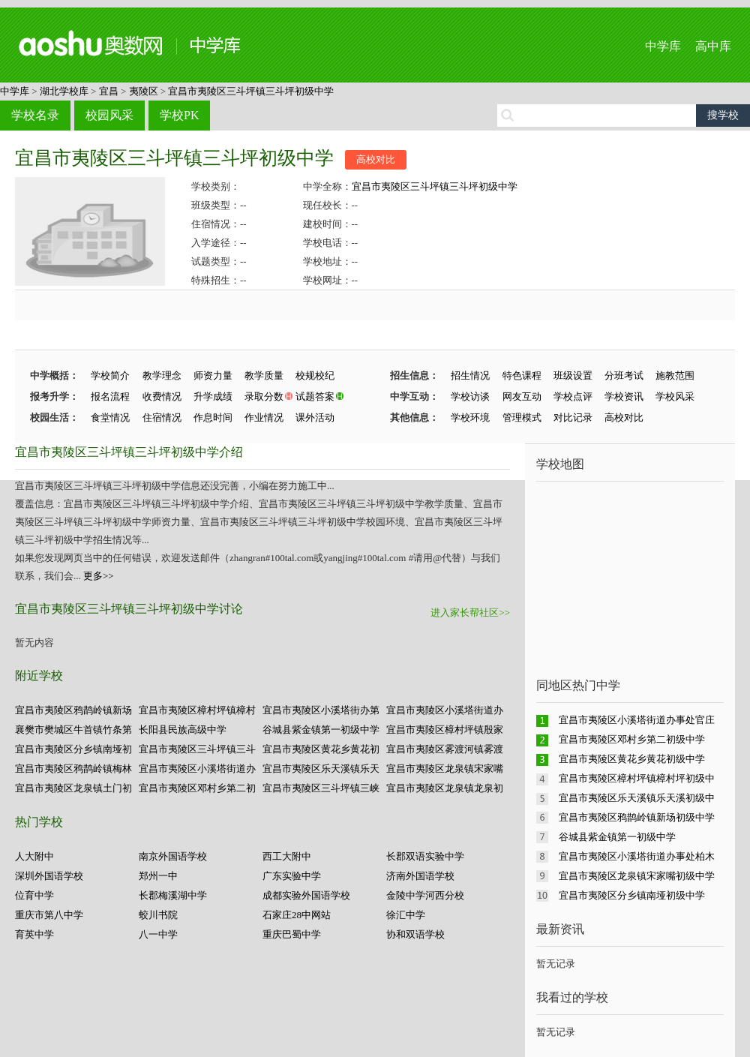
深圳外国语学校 (49, 875)
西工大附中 (286, 856)
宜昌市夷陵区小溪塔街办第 (321, 710)
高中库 (713, 46)
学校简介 (110, 375)
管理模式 (522, 417)
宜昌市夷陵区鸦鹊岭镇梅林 (73, 768)
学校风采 (675, 396)
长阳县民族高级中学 (182, 729)
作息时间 (213, 417)
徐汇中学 (405, 914)
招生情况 (470, 375)
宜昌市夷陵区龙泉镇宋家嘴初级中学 (637, 875)
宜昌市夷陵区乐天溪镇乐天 (321, 768)
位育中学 (34, 895)
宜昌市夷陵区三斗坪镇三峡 (321, 788)
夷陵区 (143, 91)
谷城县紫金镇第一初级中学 (321, 729)
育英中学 (34, 934)
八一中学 (158, 934)
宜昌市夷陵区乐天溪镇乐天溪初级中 (637, 797)
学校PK (179, 115)
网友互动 (522, 396)
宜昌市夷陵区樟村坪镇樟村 (197, 710)
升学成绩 (213, 396)
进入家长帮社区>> (470, 612)
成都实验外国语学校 (306, 895)
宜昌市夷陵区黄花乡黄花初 (321, 749)
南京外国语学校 (173, 856)
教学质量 (264, 375)
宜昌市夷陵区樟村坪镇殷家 (444, 729)
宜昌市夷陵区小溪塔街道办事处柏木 (637, 856)
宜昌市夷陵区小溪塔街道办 (444, 710)
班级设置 (573, 375)
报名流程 (110, 396)
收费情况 (162, 396)
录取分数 (264, 396)
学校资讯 (624, 396)
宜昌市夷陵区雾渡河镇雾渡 (444, 749)
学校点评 (573, 396)
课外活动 (315, 417)
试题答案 (315, 396)
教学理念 (162, 375)
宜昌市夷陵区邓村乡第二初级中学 (632, 739)
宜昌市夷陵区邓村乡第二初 (197, 788)
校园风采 (110, 115)
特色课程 (522, 375)
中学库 (663, 46)
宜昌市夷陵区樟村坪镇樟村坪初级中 (637, 778)
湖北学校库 (64, 91)
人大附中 (34, 856)
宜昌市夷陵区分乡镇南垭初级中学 (632, 895)
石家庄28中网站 (296, 914)
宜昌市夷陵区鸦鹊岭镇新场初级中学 (637, 817)
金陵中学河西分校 (425, 895)
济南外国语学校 (420, 875)
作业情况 (264, 417)
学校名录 (35, 115)
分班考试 (624, 375)
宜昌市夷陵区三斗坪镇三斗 (197, 749)
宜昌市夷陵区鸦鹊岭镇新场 (73, 710)
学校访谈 (470, 396)
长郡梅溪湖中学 (173, 895)
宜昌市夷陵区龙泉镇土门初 (73, 788)
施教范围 (675, 375)
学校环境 (470, 417)
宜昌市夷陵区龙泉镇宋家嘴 (444, 768)
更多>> (98, 575)
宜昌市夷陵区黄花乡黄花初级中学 (632, 758)
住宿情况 (162, 417)
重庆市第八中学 (49, 914)
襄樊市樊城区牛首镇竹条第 (73, 729)
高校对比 (375, 159)
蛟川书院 (158, 914)
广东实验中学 (291, 875)
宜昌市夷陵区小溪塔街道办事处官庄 (637, 719)
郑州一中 (158, 875)
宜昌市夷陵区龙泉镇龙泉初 (444, 788)
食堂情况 (110, 417)
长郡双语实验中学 (425, 856)
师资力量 (213, 375)
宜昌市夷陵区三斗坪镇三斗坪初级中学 (251, 91)
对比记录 (573, 417)
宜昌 (108, 91)
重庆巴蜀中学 (291, 934)
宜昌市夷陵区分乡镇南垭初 (73, 749)
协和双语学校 (415, 934)
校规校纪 (315, 375)
